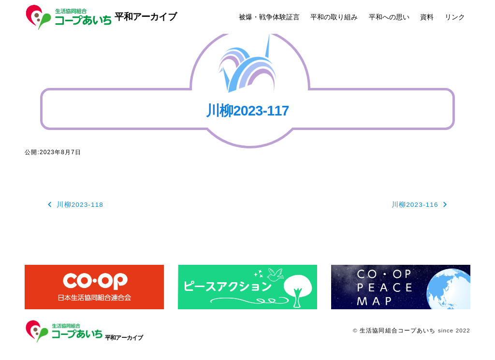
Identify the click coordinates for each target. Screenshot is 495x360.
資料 (427, 17)
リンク (455, 17)
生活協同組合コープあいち (398, 330)
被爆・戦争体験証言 (269, 17)
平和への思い (389, 17)
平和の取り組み (334, 17)
